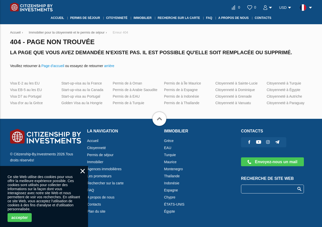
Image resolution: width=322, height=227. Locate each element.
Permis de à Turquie (128, 103)
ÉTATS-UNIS (174, 204)
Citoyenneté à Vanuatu (233, 103)
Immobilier (95, 162)
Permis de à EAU (126, 96)
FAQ (90, 190)
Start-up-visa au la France (81, 83)
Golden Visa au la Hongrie (81, 103)
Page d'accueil (53, 66)
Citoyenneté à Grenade (233, 96)
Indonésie (171, 183)
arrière (109, 66)
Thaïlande (172, 176)
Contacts (94, 204)
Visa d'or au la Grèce (26, 103)
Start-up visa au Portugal (80, 96)
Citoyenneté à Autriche (284, 96)
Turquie (170, 155)
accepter (19, 217)
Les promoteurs (99, 176)
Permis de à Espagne (181, 90)
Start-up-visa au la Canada (82, 90)
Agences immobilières (104, 169)
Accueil (92, 141)
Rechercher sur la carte (105, 183)
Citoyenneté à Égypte (283, 90)
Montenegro (173, 169)
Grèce (169, 141)
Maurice (170, 162)
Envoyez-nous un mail (272, 162)
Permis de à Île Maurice (182, 83)
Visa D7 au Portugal (25, 96)
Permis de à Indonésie (181, 96)
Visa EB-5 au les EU (26, 90)
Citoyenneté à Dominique (235, 90)
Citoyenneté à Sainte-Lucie (236, 83)
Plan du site (96, 211)
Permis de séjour (100, 155)
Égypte (169, 211)
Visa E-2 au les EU (24, 83)
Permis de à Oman (127, 83)
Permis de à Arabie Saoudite (135, 90)
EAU (167, 148)
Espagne (171, 190)
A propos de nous (100, 197)
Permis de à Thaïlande (181, 103)
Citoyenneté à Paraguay (285, 103)
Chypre (169, 197)
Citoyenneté (96, 148)
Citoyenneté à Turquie (284, 83)
